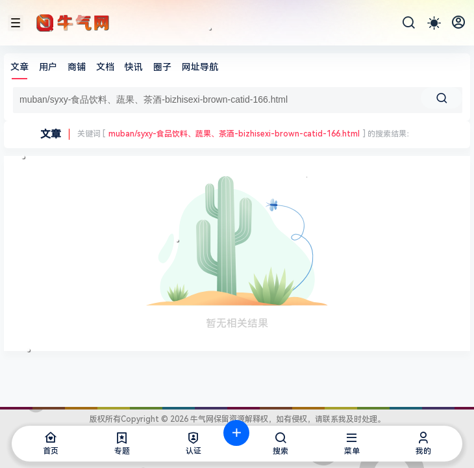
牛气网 (201, 419)
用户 (48, 67)
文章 (19, 67)
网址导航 (200, 67)
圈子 (162, 67)
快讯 (134, 67)
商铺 (77, 67)
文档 (105, 67)
